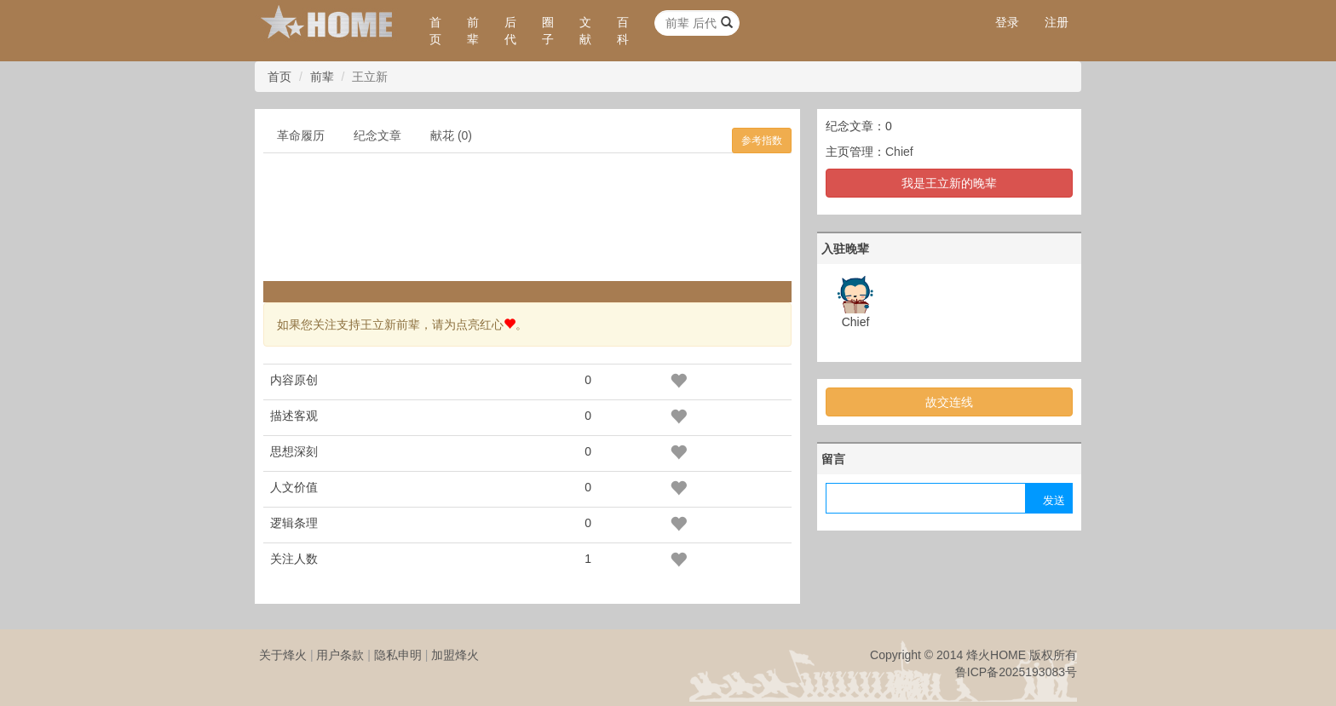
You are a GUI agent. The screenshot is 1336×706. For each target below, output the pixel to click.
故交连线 (949, 402)
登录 (1007, 22)
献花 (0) (451, 135)
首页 (435, 30)
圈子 (548, 30)
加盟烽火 (455, 655)
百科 (623, 30)
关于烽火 (283, 655)
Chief (899, 151)
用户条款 (340, 655)
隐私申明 (398, 655)
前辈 (473, 30)
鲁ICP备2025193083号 (1016, 672)
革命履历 (301, 135)
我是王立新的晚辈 (949, 183)
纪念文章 (377, 135)
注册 (1056, 22)
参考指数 (761, 140)
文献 (585, 30)
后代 (510, 30)
